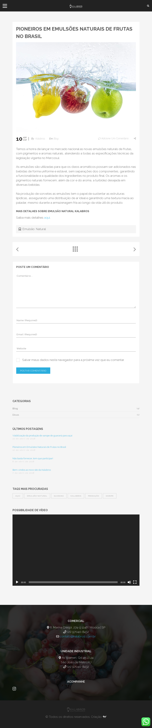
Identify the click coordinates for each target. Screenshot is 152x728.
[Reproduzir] (17, 582)
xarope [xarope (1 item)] (110, 496)
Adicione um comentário (113, 138)
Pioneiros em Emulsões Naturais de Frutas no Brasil (39, 447)
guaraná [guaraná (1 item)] (59, 496)
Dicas (16, 415)
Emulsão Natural (34, 229)
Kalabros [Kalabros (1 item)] (76, 496)
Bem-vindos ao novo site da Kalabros (32, 470)
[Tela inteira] (135, 582)
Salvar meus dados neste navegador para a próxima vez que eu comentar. (73, 360)
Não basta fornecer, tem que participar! (33, 458)
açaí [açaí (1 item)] (17, 496)
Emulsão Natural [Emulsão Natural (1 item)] (37, 496)
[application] (76, 550)
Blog (56, 138)
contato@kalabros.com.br (78, 636)
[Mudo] (129, 582)
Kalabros (40, 138)
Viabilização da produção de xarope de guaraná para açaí (42, 435)
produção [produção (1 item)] (93, 496)
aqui (47, 217)
